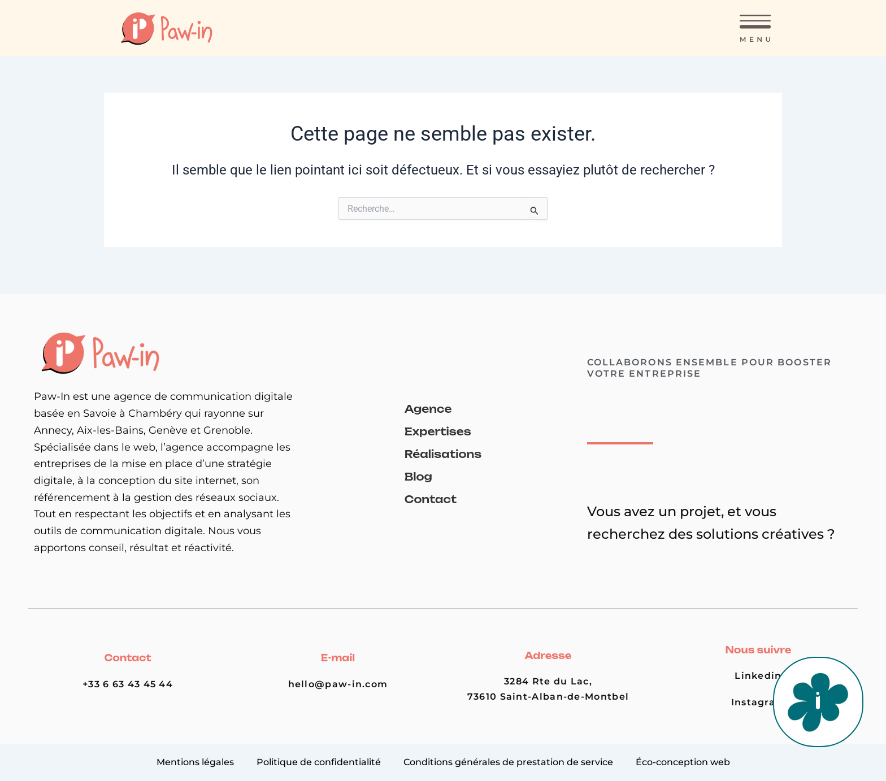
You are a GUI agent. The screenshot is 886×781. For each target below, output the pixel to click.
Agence (428, 409)
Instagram (758, 702)
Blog (418, 476)
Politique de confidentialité (319, 762)
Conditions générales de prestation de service (508, 762)
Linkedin (758, 675)
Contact (431, 499)
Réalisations (443, 454)
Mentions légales (195, 762)
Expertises (438, 431)
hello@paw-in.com (338, 684)
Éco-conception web (683, 762)
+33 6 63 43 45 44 (127, 684)
